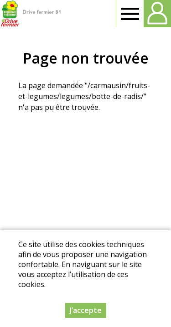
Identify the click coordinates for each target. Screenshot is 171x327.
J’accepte (86, 310)
